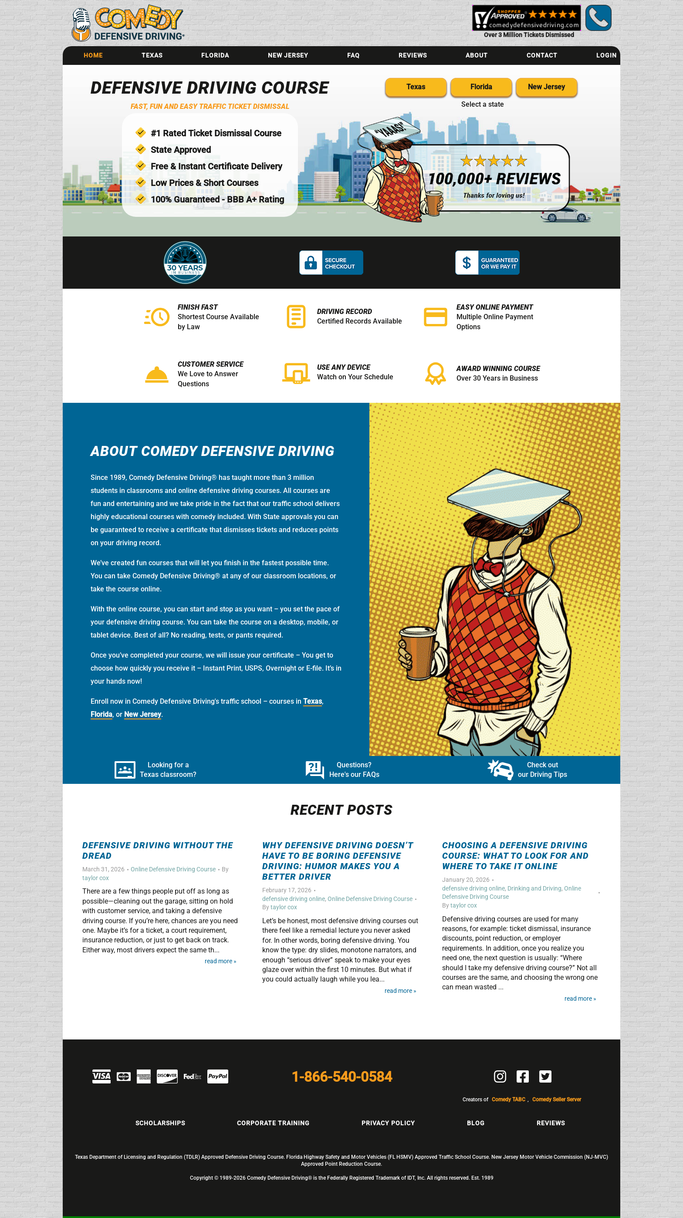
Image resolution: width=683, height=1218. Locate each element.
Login (606, 55)
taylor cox (95, 877)
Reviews (413, 55)
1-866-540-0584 (341, 1077)
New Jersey (288, 55)
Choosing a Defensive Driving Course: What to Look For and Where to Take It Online (515, 855)
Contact (542, 55)
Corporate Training (273, 1123)
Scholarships (160, 1123)
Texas (152, 55)
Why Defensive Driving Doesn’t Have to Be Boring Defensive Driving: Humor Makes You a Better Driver (337, 861)
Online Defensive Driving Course (173, 869)
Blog (476, 1123)
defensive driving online (293, 898)
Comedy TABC (508, 1100)
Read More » (221, 961)
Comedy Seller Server (556, 1100)
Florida (215, 55)
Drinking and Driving (534, 888)
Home (93, 55)
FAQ (353, 55)
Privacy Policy (388, 1123)
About (477, 55)
